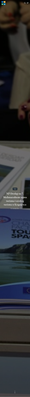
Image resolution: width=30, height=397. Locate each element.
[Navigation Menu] (28, 3)
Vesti (15, 189)
